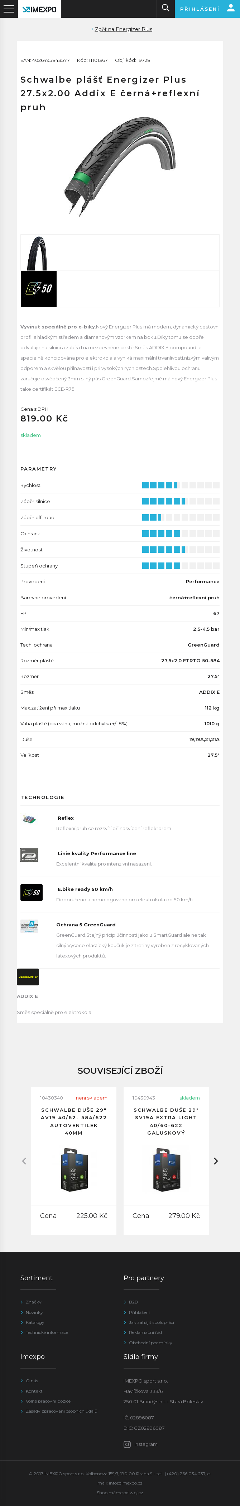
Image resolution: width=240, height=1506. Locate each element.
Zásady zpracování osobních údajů (61, 1411)
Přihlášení (139, 1312)
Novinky (34, 1312)
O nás (32, 1380)
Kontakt (34, 1391)
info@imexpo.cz (126, 1483)
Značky (34, 1302)
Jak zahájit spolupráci (151, 1322)
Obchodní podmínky (150, 1342)
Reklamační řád (145, 1332)
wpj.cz (136, 1492)
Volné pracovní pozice (48, 1401)
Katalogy (35, 1322)
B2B (133, 1302)
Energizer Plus (134, 29)
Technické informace (47, 1332)
